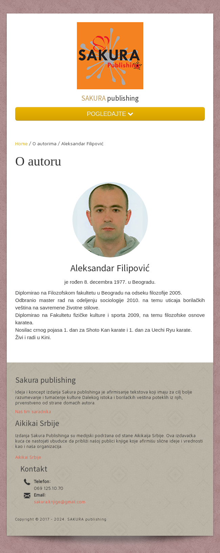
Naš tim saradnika (33, 411)
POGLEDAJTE (110, 113)
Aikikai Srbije (28, 457)
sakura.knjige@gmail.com (59, 501)
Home (22, 143)
